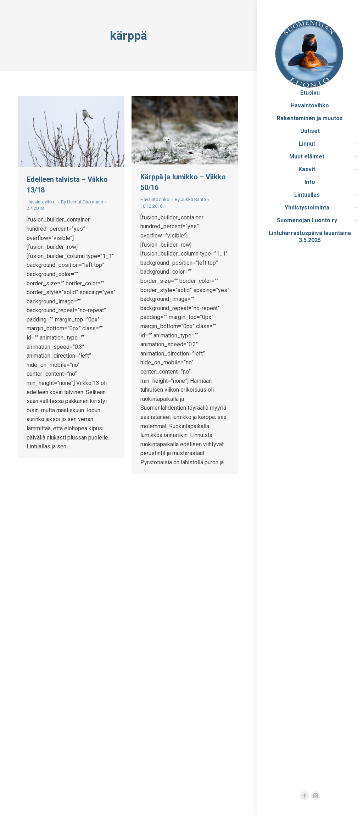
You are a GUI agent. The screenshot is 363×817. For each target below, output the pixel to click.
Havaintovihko (41, 202)
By (82, 202)
